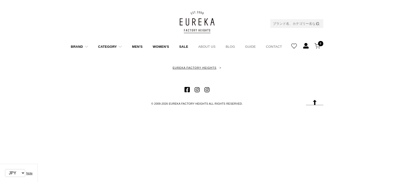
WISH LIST (294, 45)
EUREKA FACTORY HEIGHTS (195, 67)
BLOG (230, 46)
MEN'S (137, 46)
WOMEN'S (161, 46)
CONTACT (274, 46)
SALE (183, 46)
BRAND (77, 46)
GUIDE (250, 46)
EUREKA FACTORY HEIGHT (197, 22)
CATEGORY (107, 46)
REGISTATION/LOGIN (306, 45)
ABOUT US (207, 46)
